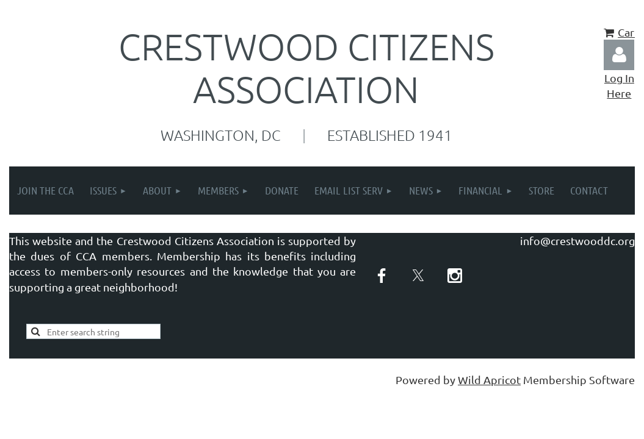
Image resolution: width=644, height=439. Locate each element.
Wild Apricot (489, 379)
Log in (619, 55)
